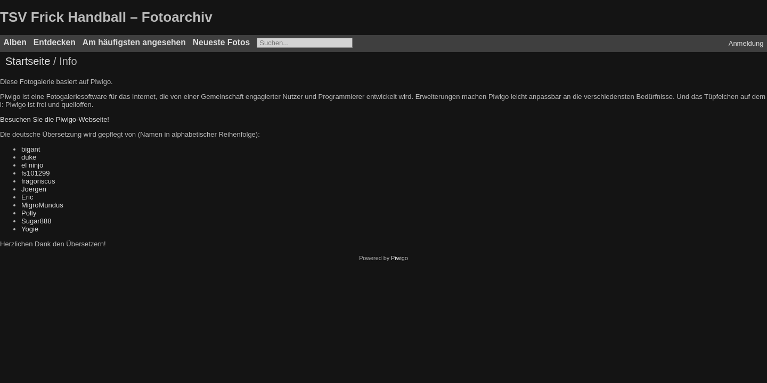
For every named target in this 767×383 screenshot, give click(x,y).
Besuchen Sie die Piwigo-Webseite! (54, 119)
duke (28, 157)
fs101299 (35, 173)
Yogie (29, 229)
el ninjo (32, 165)
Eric (27, 197)
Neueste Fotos (221, 42)
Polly (28, 213)
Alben (15, 42)
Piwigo (399, 258)
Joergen (33, 189)
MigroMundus (42, 205)
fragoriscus (38, 181)
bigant (30, 149)
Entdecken (55, 42)
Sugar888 (36, 221)
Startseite (27, 61)
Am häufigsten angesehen (134, 42)
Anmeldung (746, 43)
